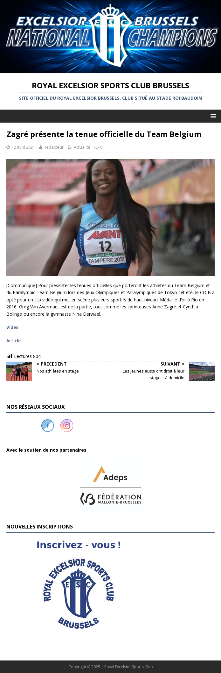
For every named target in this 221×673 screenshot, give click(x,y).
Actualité (82, 147)
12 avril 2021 (23, 147)
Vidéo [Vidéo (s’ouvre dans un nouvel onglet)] (12, 327)
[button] (110, 485)
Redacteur (54, 147)
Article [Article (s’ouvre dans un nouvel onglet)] (13, 341)
